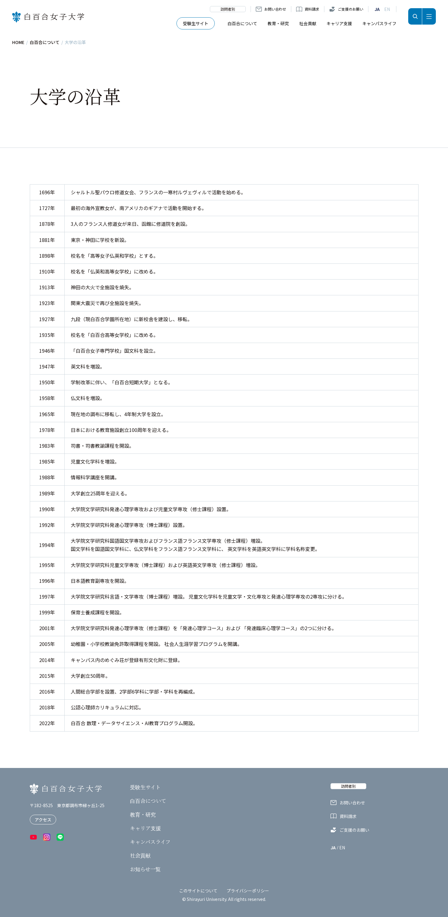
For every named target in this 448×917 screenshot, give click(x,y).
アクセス (43, 820)
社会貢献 (307, 23)
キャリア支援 (339, 23)
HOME (18, 42)
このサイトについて (198, 890)
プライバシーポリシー (248, 890)
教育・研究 (278, 23)
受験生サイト (195, 23)
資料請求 (312, 9)
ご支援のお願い (350, 9)
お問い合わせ (275, 9)
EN (387, 9)
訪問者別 (228, 9)
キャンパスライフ (379, 23)
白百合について (242, 23)
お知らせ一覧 (145, 869)
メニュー (429, 16)
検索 (415, 16)
